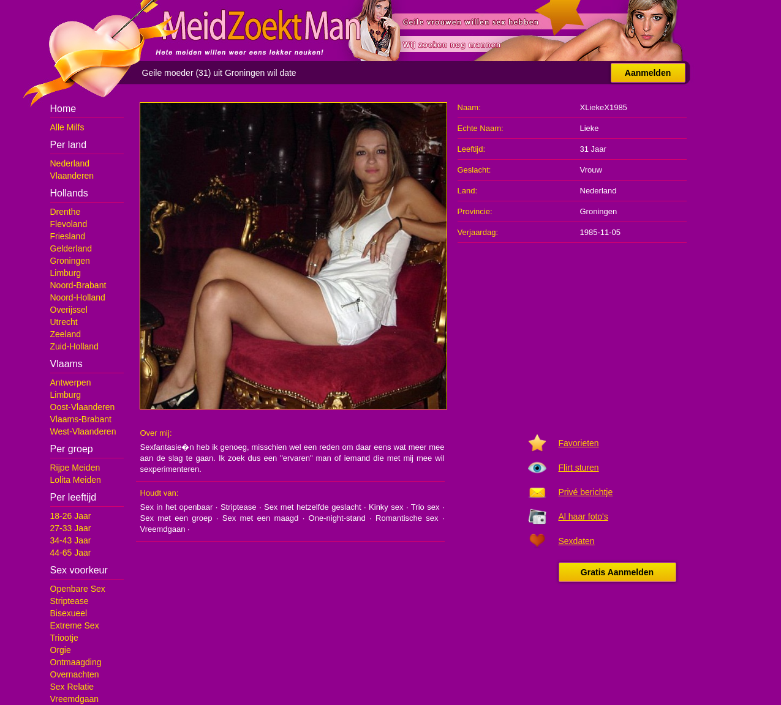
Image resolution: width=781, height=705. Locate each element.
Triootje (64, 638)
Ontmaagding (76, 662)
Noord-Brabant (78, 285)
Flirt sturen (579, 467)
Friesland (68, 236)
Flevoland (69, 224)
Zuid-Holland (74, 346)
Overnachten (74, 674)
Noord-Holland (77, 297)
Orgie (60, 650)
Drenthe (65, 212)
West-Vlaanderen (83, 431)
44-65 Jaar (70, 553)
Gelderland (71, 248)
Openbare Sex (77, 589)
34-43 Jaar (70, 540)
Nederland (70, 163)
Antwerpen (70, 382)
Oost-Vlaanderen (82, 407)
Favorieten (579, 443)
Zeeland (65, 334)
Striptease (69, 601)
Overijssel (69, 310)
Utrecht (64, 322)
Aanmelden (648, 73)
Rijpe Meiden (75, 467)
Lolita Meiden (75, 480)
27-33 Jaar (70, 528)
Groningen (70, 261)
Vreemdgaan (74, 699)
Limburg (65, 273)
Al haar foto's (583, 516)
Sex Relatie (72, 687)
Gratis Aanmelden (617, 572)
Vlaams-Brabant (80, 419)
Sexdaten (577, 541)
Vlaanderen (72, 176)
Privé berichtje (586, 492)
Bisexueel (69, 613)
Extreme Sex (74, 625)
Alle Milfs (67, 127)
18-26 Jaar (70, 516)
